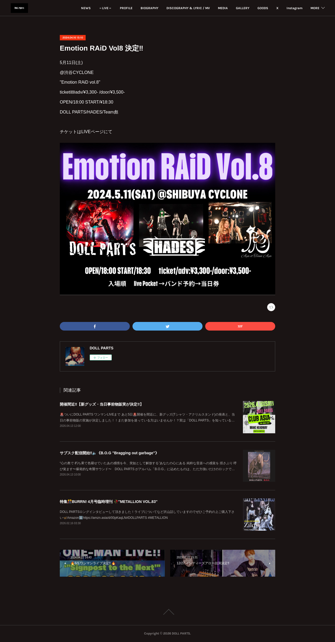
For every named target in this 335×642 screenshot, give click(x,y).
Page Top (167, 612)
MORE (314, 8)
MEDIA (202, 8)
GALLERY (222, 8)
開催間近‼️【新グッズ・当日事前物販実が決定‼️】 (102, 404)
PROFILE (105, 8)
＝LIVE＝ (84, 8)
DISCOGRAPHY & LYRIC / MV (167, 8)
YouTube (296, 8)
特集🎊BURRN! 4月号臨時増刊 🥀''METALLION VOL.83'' (109, 501)
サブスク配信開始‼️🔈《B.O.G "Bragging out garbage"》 (109, 453)
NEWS (65, 8)
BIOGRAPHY (129, 8)
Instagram (274, 8)
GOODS (242, 8)
